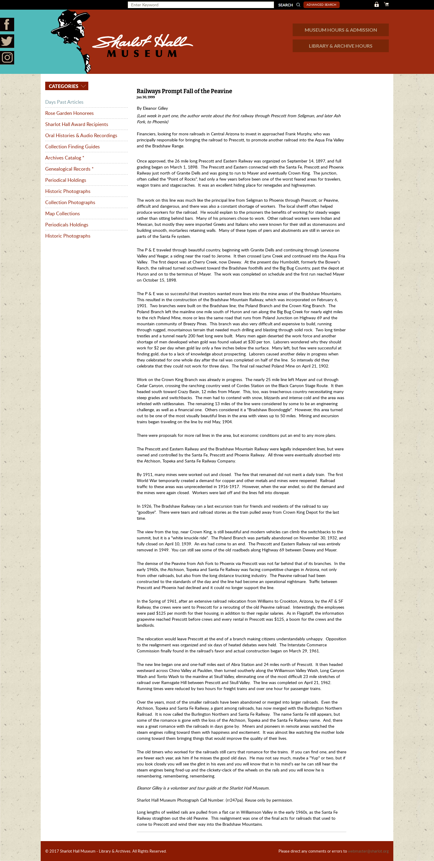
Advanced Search (321, 4)
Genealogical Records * (69, 169)
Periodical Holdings (65, 180)
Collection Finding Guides (72, 146)
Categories (63, 86)
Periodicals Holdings (66, 224)
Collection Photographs (70, 202)
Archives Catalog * (64, 157)
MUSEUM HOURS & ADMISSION (341, 30)
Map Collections (62, 213)
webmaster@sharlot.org (368, 851)
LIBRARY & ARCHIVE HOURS (341, 46)
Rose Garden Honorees (69, 113)
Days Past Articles (64, 102)
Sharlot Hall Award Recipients (76, 124)
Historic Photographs (67, 191)
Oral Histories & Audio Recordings (81, 135)
